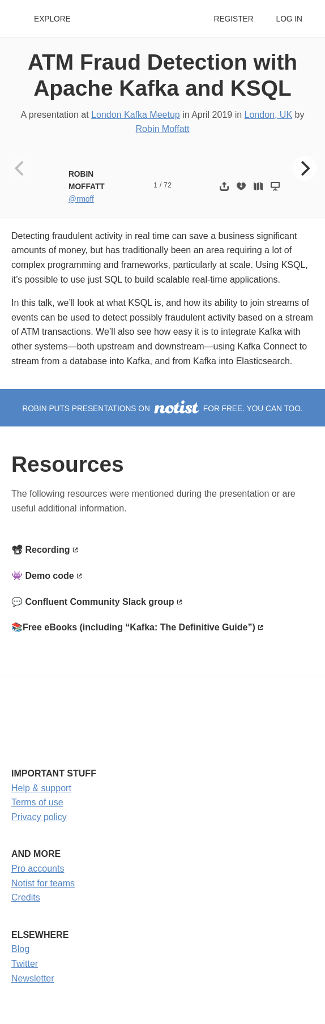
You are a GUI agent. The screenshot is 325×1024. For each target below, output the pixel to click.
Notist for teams (43, 883)
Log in (289, 19)
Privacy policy (39, 817)
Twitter (24, 963)
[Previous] (20, 168)
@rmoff (81, 199)
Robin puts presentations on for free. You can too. (162, 408)
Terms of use (37, 802)
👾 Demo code (42, 576)
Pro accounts (37, 868)
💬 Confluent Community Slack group (92, 602)
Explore (52, 19)
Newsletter (32, 978)
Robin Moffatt (163, 129)
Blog (20, 949)
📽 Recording (40, 549)
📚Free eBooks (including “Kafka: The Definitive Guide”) (133, 627)
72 (168, 185)
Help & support (41, 788)
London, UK (269, 115)
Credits (25, 897)
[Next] (304, 168)
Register (233, 19)
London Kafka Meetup (135, 115)
